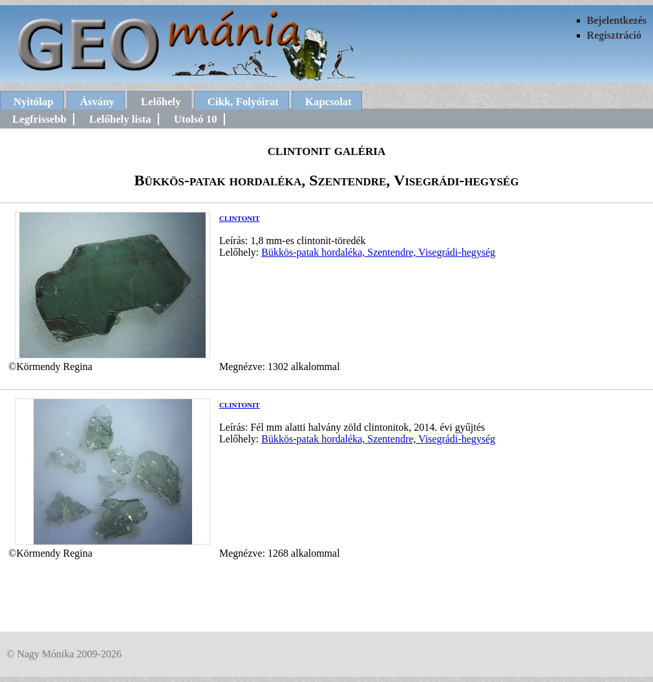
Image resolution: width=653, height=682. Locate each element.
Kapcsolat (328, 102)
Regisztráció (614, 35)
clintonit (239, 217)
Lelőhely (161, 102)
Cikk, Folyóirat (243, 102)
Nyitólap (34, 102)
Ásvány (97, 102)
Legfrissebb (39, 119)
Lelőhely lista (120, 119)
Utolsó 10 (195, 119)
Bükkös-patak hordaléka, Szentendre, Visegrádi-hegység (378, 252)
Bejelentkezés (617, 20)
